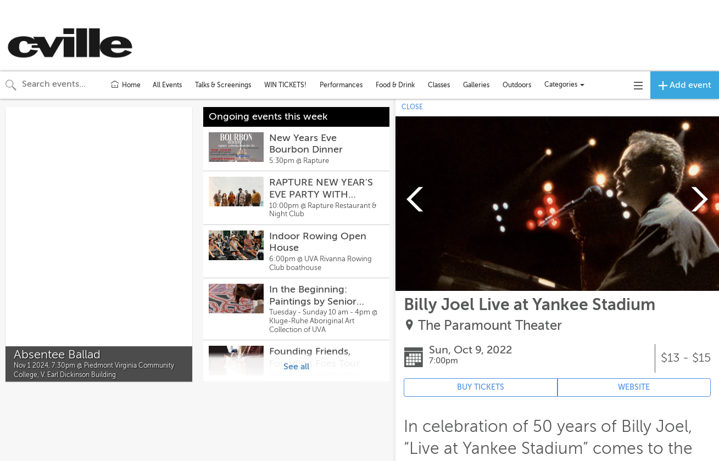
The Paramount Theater (490, 325)
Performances (341, 85)
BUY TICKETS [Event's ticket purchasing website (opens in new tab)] (480, 387)
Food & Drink (395, 85)
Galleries (476, 85)
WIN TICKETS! (285, 85)
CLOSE (412, 107)
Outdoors (517, 85)
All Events (167, 85)
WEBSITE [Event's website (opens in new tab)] (634, 387)
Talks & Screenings (223, 85)
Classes (439, 85)
